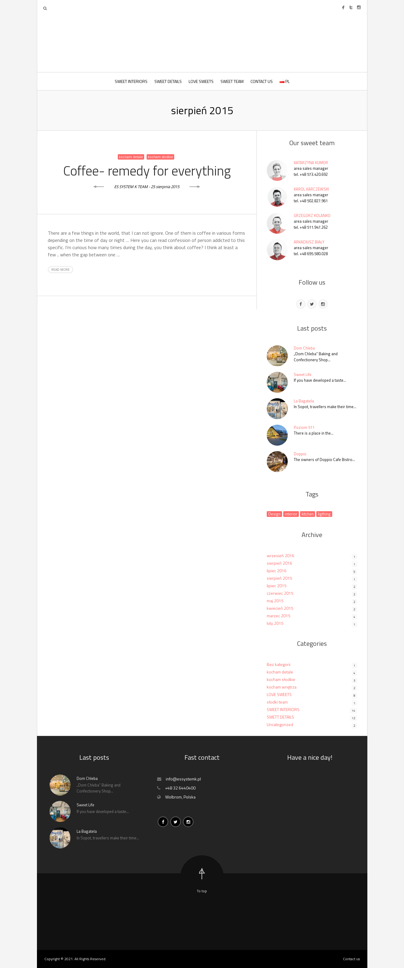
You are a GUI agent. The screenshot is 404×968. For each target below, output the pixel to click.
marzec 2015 (278, 615)
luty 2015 (275, 623)
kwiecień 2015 (280, 608)
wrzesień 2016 (280, 555)
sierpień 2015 (279, 578)
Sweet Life (302, 374)
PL (285, 81)
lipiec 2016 (277, 570)
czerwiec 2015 (280, 593)
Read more (60, 269)
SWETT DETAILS (280, 717)
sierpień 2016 (279, 563)
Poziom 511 (304, 427)
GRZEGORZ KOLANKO (312, 215)
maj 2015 (275, 600)
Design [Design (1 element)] (274, 514)
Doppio (300, 454)
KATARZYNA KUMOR (311, 163)
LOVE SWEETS (201, 81)
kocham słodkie (160, 156)
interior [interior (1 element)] (291, 514)
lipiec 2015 (277, 585)
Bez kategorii (278, 664)
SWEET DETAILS (168, 81)
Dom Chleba (304, 348)
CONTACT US (262, 81)
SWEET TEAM (232, 81)
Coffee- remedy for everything (147, 170)
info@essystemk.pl (183, 779)
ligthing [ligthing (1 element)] (324, 514)
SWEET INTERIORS (131, 81)
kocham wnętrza (281, 687)
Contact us (351, 959)
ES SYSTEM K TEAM (131, 186)
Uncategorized (280, 724)
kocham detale (131, 156)
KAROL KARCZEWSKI (311, 189)
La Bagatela (304, 401)
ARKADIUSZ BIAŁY (309, 242)
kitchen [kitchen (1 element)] (308, 514)
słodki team (277, 702)
